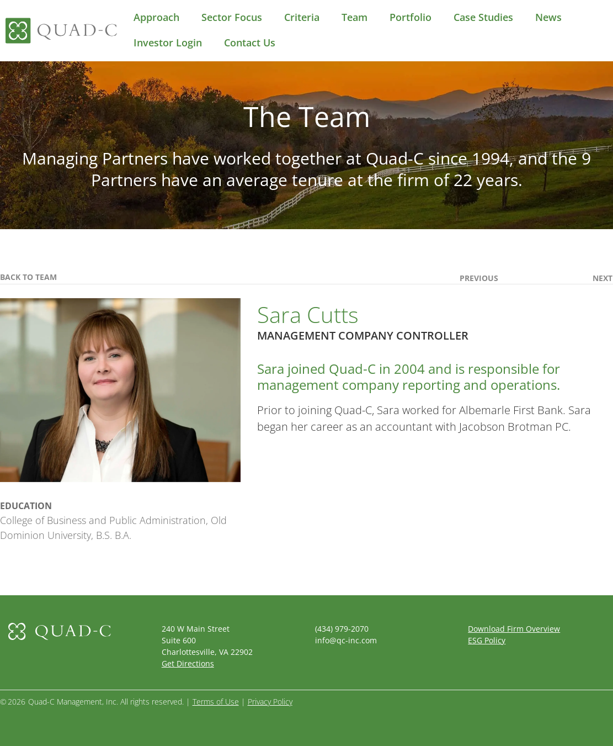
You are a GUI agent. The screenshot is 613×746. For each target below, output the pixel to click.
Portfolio (410, 17)
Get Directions (188, 663)
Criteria (301, 17)
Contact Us (249, 42)
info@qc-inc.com (346, 640)
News (548, 17)
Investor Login (168, 42)
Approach (156, 17)
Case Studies (483, 17)
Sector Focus (231, 17)
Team (354, 17)
